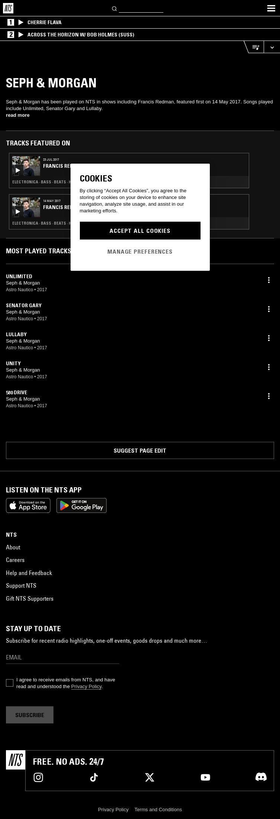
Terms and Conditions (158, 809)
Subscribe (29, 715)
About (13, 547)
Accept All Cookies (140, 230)
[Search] (115, 8)
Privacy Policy (86, 686)
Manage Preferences (140, 251)
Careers (15, 559)
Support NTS (21, 585)
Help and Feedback (29, 572)
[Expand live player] (272, 47)
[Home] (8, 8)
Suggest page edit (140, 450)
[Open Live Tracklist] (254, 47)
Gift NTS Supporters (29, 598)
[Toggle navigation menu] (271, 8)
